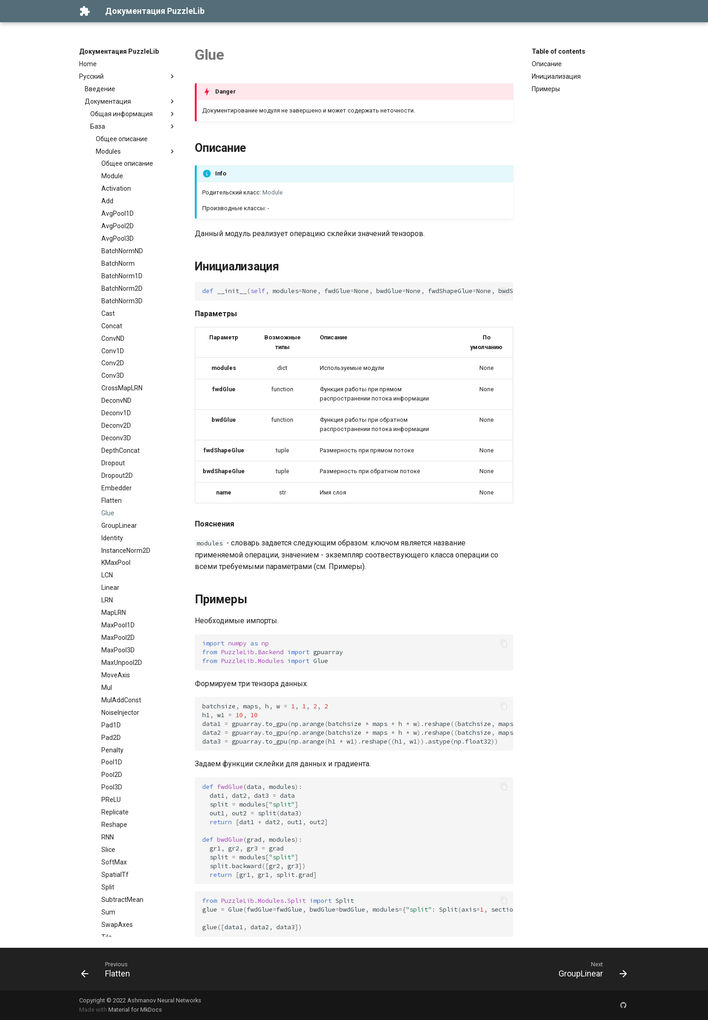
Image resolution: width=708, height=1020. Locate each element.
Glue (107, 513)
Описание (547, 64)
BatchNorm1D (122, 276)
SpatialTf (115, 874)
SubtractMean (122, 899)
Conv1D (112, 351)
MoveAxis (115, 675)
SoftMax (114, 862)
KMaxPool (115, 562)
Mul (106, 687)
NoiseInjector (120, 712)
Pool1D (111, 762)
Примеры (546, 89)
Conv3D (112, 375)
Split (107, 887)
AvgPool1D (117, 213)
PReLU (111, 799)
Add (107, 201)
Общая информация (133, 114)
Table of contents (558, 51)
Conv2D (112, 363)
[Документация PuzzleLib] (84, 11)
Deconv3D (116, 438)
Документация (130, 101)
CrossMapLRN (122, 388)
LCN (107, 575)
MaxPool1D (118, 625)
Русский (127, 76)
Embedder (116, 488)
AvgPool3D (117, 238)
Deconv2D (116, 425)
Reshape (114, 824)
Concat (111, 326)
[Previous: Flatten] (108, 969)
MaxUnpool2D (121, 662)
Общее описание (122, 139)
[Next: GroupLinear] (589, 969)
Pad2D (111, 737)
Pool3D (111, 787)
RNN (107, 837)
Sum (108, 912)
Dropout (113, 463)
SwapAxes (117, 924)
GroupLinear (119, 525)
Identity (112, 538)
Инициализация (556, 76)
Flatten (111, 500)
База (133, 126)
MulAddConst (121, 700)
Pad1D (111, 725)
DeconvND (116, 400)
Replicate (115, 812)
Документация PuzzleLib (119, 51)
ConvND (112, 338)
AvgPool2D (117, 226)
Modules (136, 151)
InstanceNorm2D (125, 550)
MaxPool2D (118, 637)
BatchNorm (118, 263)
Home (88, 64)
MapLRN (113, 612)
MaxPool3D (118, 650)
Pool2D (111, 774)
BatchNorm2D (122, 288)
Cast (108, 313)
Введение (100, 89)
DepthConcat (120, 450)
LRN (107, 600)
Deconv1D (116, 413)
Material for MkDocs (135, 1009)
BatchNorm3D (122, 301)
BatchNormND (122, 251)
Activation (116, 188)
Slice (108, 849)
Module (112, 176)
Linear (110, 587)
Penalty (112, 750)
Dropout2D (117, 475)
